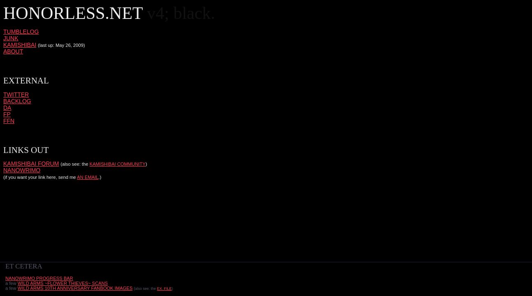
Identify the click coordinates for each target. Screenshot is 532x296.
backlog (17, 101)
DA (7, 107)
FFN (8, 121)
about (13, 51)
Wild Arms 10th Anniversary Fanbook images (75, 288)
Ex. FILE (164, 289)
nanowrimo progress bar (39, 278)
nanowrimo (21, 170)
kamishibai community (118, 164)
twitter (16, 94)
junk (11, 38)
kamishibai (19, 45)
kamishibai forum (31, 163)
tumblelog (21, 31)
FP (7, 114)
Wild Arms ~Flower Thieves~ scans (63, 283)
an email (87, 177)
